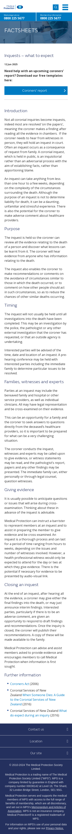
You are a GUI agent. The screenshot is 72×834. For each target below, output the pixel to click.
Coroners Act (19, 684)
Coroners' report (34, 90)
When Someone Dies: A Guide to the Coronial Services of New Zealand (37, 699)
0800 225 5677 (50, 18)
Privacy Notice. (55, 828)
